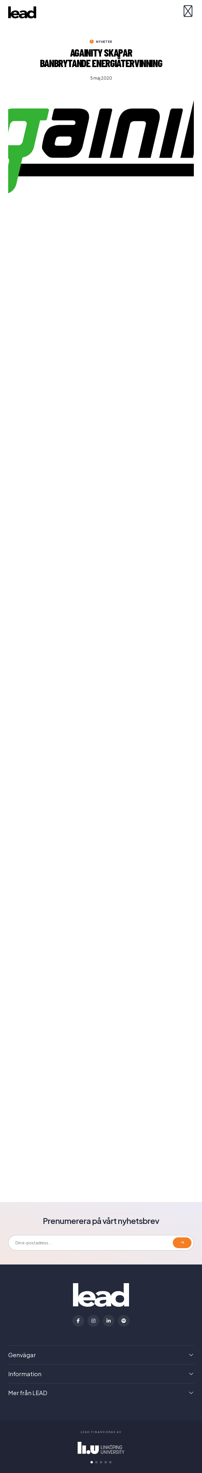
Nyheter (104, 41)
